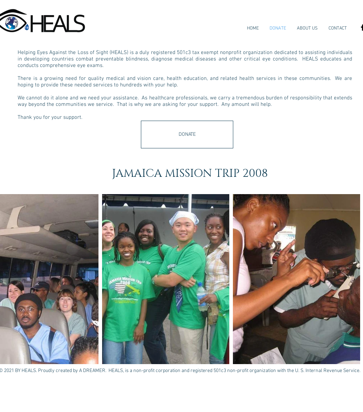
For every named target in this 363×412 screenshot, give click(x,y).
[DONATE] (187, 134)
